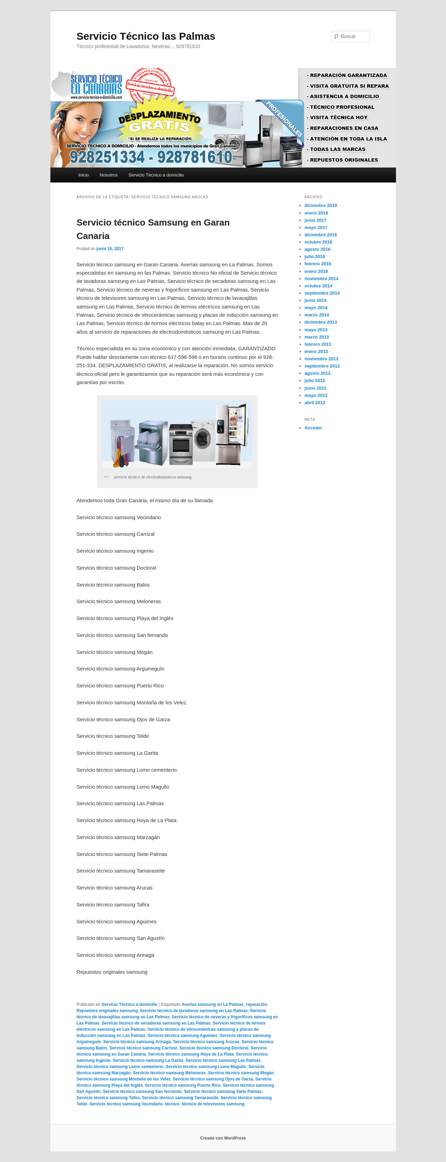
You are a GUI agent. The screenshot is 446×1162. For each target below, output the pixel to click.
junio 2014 (316, 300)
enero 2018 (316, 213)
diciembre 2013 (321, 322)
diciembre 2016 (321, 234)
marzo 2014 (317, 314)
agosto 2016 (318, 249)
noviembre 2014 (322, 278)
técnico (172, 1104)
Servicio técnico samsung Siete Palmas (223, 1091)
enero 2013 (316, 351)
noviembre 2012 (322, 358)
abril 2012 (315, 402)
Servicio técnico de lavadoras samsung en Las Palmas (194, 1010)
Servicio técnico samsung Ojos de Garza (213, 1079)
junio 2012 (316, 388)
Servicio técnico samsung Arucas (206, 1041)
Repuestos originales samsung (107, 1010)
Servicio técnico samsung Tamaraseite (180, 1097)
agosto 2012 (318, 373)
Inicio (83, 175)
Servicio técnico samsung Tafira (108, 1097)
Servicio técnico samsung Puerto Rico (183, 1085)
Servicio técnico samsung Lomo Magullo (206, 1066)
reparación (256, 1004)
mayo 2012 (316, 395)
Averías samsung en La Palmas (213, 1004)
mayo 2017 (316, 227)
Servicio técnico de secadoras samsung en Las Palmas (156, 1023)
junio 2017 (316, 220)
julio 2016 (315, 256)
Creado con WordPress (223, 1138)
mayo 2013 (316, 329)
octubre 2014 (318, 285)
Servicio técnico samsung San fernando (142, 1091)
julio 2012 (315, 380)
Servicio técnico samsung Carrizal (143, 1048)
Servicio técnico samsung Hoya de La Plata (191, 1054)
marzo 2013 (317, 337)
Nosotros (109, 175)
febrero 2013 (318, 344)
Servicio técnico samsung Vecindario (126, 1104)
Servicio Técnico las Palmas (146, 36)
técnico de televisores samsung (213, 1104)
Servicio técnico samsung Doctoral (213, 1048)
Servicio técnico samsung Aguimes (183, 1035)
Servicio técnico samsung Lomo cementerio (120, 1066)
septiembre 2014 (322, 293)
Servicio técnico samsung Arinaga (137, 1041)
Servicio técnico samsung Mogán (241, 1072)
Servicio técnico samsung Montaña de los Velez (124, 1079)
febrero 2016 (318, 263)
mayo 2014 (316, 307)
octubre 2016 (318, 242)
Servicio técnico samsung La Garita (148, 1060)
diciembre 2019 (321, 205)
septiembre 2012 (322, 366)
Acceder (313, 427)
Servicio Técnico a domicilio (156, 175)
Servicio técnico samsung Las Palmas (223, 1060)
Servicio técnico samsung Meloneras (169, 1072)
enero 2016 (316, 271)
